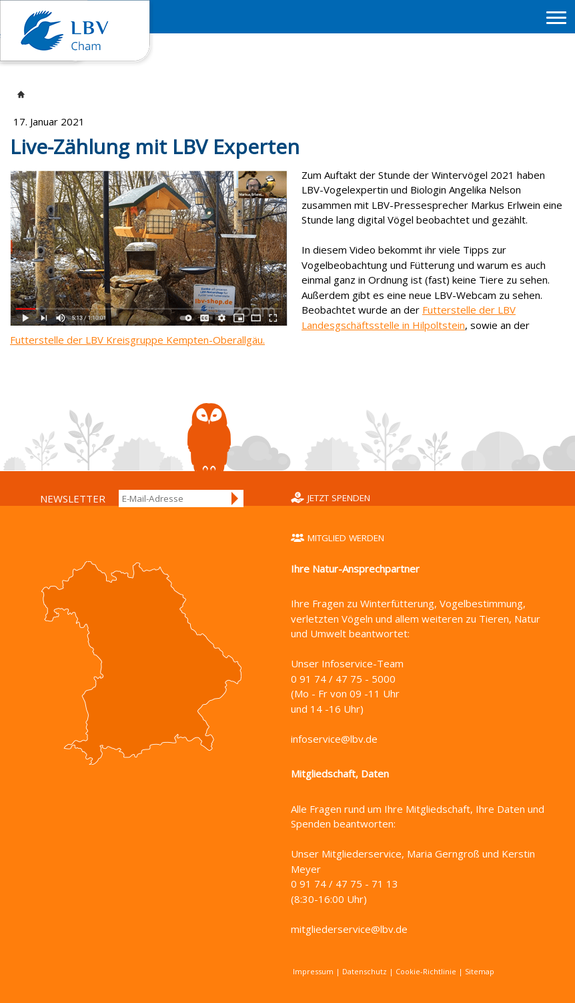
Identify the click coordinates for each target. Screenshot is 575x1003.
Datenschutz (364, 971)
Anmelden (235, 498)
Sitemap (479, 971)
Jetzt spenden (339, 498)
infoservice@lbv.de (334, 738)
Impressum (313, 971)
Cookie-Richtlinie (426, 971)
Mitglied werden (346, 538)
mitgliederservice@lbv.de (349, 929)
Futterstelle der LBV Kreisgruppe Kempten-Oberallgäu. (137, 339)
